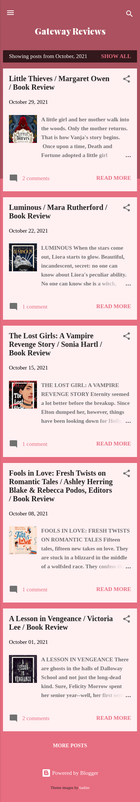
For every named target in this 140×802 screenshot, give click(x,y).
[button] (126, 80)
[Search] (129, 15)
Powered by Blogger (70, 773)
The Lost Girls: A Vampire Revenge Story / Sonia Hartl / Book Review (55, 344)
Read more (113, 178)
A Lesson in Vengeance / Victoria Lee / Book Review (61, 622)
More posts (70, 745)
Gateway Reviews (70, 31)
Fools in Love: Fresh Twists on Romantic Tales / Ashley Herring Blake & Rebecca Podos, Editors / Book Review (61, 486)
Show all (116, 56)
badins (84, 788)
